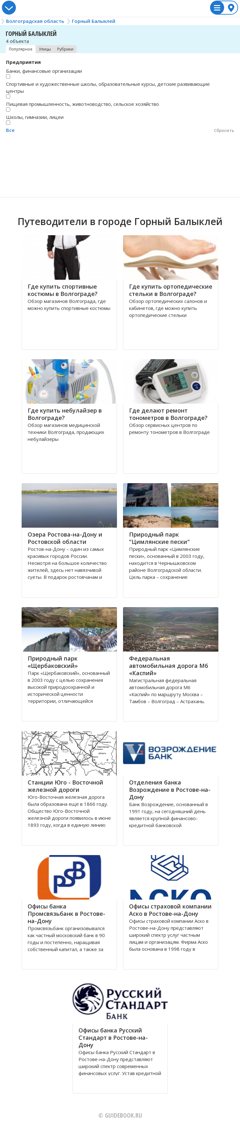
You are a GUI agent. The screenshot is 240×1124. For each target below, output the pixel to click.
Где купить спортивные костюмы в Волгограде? (63, 290)
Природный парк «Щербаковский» (53, 662)
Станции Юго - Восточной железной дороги (65, 785)
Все (10, 130)
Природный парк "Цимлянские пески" (159, 538)
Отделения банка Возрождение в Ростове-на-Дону (169, 789)
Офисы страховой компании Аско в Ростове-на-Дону (170, 909)
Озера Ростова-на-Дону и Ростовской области (65, 538)
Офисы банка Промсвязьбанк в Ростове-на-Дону (66, 913)
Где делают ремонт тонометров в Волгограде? (168, 414)
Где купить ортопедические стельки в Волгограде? (170, 290)
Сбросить (224, 130)
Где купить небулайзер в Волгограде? (65, 414)
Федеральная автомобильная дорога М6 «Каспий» (168, 666)
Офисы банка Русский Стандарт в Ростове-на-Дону (113, 1037)
